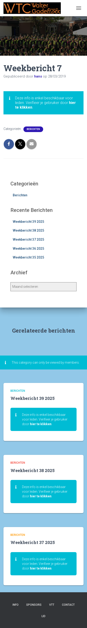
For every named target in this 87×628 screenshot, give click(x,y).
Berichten (33, 129)
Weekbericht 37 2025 (28, 239)
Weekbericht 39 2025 (28, 221)
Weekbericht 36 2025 (28, 248)
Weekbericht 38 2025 (28, 230)
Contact (68, 604)
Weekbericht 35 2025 (28, 257)
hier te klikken (41, 424)
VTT (51, 604)
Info (16, 604)
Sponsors (34, 604)
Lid (43, 616)
